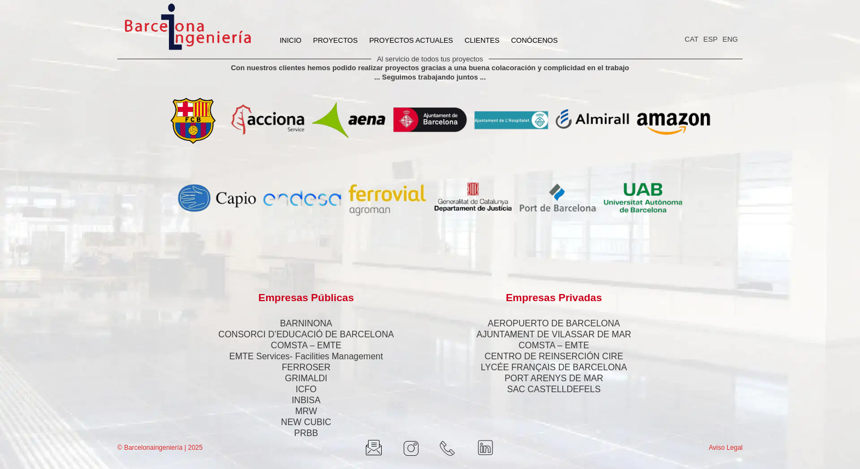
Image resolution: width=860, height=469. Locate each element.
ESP (710, 39)
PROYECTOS (335, 40)
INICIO (291, 40)
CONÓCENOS (534, 40)
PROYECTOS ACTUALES (411, 40)
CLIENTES (482, 40)
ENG (730, 39)
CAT (691, 39)
